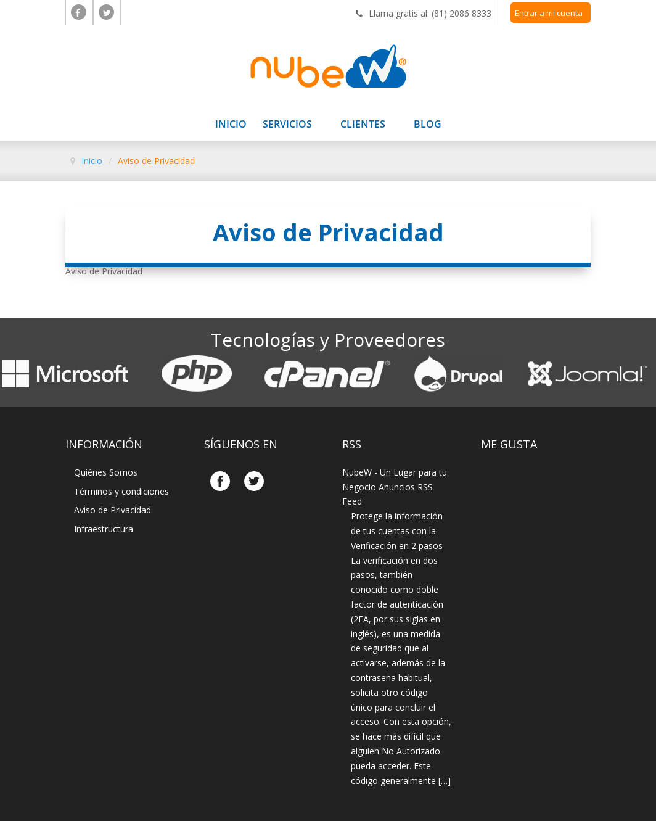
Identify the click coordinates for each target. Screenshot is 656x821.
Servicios (287, 125)
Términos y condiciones (121, 491)
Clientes (362, 125)
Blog (427, 125)
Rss (351, 444)
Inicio (231, 125)
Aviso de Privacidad (112, 510)
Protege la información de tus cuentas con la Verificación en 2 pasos (397, 530)
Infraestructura (103, 529)
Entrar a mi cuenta (549, 13)
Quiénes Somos (105, 472)
